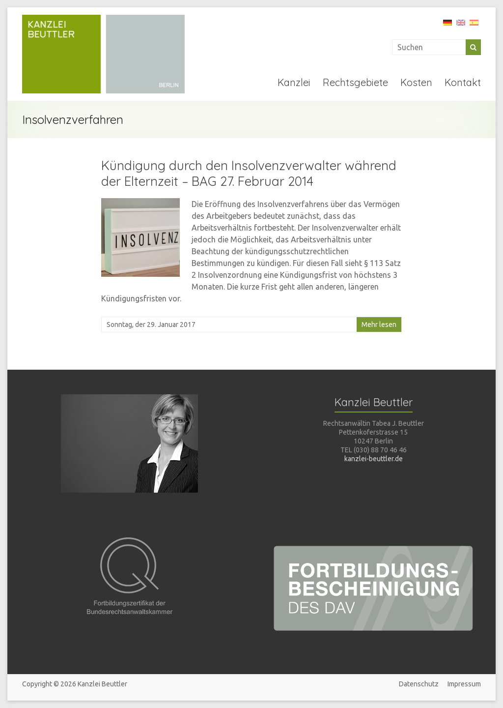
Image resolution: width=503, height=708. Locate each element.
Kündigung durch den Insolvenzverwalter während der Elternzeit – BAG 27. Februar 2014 (248, 173)
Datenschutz (419, 684)
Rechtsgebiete (355, 82)
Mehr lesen (379, 324)
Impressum (464, 684)
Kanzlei (294, 82)
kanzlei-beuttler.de (373, 459)
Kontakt (463, 82)
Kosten (416, 82)
